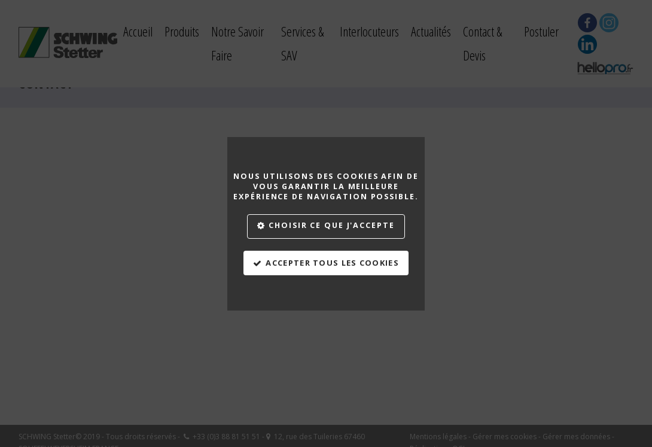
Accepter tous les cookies (332, 262)
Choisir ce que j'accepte (331, 225)
